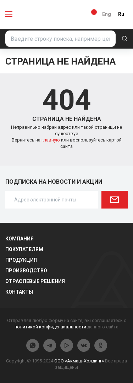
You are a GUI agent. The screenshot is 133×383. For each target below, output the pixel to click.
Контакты (19, 292)
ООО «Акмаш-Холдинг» (79, 360)
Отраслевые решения (35, 281)
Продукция (21, 260)
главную (51, 140)
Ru (121, 14)
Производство (26, 270)
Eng (106, 14)
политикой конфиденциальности (50, 326)
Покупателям (24, 249)
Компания (19, 239)
